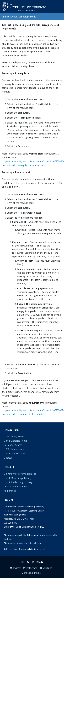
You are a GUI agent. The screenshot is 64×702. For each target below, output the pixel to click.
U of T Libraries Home (15, 440)
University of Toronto (16, 549)
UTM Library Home (14, 436)
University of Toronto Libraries (20, 473)
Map (32, 518)
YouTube (46, 567)
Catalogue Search (13, 444)
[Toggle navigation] (59, 7)
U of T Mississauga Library (18, 478)
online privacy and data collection (25, 543)
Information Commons (16, 486)
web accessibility (18, 535)
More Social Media (31, 572)
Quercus (8, 457)
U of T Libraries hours (15, 453)
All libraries (10, 490)
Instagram (30, 567)
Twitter (15, 567)
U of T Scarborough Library (18, 482)
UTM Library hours (14, 449)
